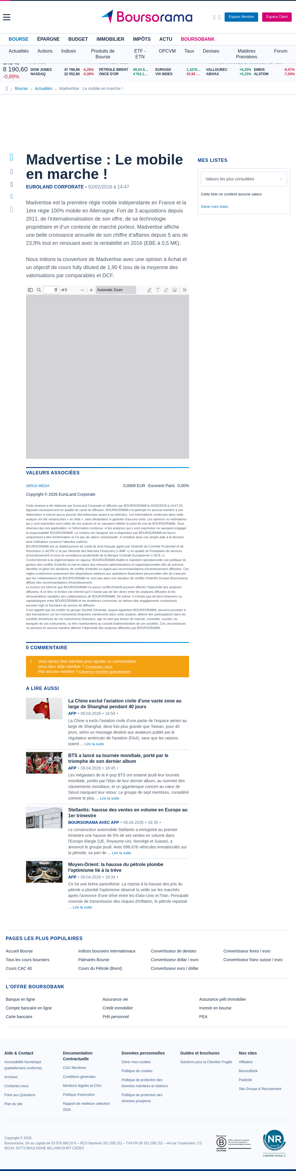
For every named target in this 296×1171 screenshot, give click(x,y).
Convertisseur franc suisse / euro (253, 959)
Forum (280, 51)
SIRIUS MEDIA (37, 486)
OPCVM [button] (167, 51)
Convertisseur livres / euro (247, 951)
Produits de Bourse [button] (102, 54)
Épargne (48, 39)
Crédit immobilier (118, 1008)
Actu (165, 39)
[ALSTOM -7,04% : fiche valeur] (273, 74)
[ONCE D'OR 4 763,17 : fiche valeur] (125, 74)
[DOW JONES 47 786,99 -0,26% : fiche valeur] (63, 70)
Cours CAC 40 (19, 968)
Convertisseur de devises (173, 951)
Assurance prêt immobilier (222, 999)
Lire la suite (94, 744)
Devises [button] (211, 51)
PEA (203, 1016)
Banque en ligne (20, 999)
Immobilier (110, 39)
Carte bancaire (19, 1016)
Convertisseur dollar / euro (174, 959)
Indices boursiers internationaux (107, 951)
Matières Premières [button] (246, 54)
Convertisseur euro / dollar (174, 968)
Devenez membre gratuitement (105, 671)
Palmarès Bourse (93, 959)
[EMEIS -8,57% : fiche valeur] (273, 70)
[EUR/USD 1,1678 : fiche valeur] (179, 70)
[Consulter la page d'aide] (219, 17)
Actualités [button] (19, 51)
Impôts (142, 39)
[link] (11, 1077)
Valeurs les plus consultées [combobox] (230, 179)
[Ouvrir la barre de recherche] (214, 17)
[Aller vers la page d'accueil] (149, 17)
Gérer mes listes (214, 206)
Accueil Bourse (19, 951)
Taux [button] (189, 51)
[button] (6, 17)
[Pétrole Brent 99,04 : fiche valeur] (125, 70)
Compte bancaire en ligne (29, 1008)
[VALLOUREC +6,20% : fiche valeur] (228, 70)
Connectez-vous (98, 667)
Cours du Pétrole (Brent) (100, 968)
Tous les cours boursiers (27, 959)
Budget (78, 39)
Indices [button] (68, 51)
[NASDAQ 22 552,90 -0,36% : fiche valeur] (63, 74)
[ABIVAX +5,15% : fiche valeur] (228, 74)
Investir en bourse (215, 1008)
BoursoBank (197, 39)
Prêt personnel (116, 1016)
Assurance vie (115, 999)
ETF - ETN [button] (140, 54)
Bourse (18, 39)
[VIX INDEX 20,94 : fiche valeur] (179, 74)
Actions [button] (44, 51)
